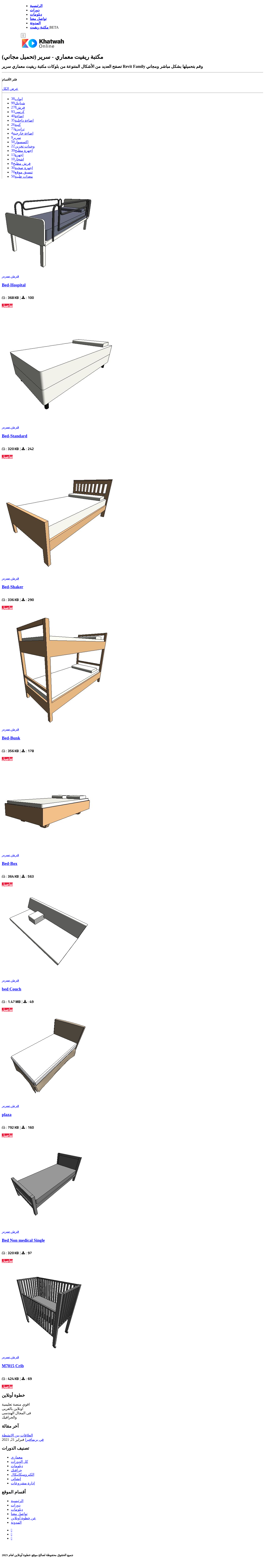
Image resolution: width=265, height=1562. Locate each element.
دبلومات (17, 1466)
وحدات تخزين (25, 146)
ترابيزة (19, 129)
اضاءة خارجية (23, 133)
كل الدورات (19, 1461)
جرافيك (16, 1470)
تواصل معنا (19, 1514)
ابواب (19, 99)
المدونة (16, 1522)
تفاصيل (7, 306)
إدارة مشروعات (23, 1483)
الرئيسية (17, 1501)
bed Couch (11, 989)
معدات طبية (24, 176)
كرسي (19, 112)
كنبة (18, 125)
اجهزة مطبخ (24, 151)
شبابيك (20, 103)
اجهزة (19, 155)
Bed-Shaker (12, 586)
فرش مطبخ (22, 163)
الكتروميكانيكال (22, 1474)
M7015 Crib (13, 1365)
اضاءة (19, 116)
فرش (21, 107)
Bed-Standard (14, 436)
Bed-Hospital (14, 285)
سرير (17, 138)
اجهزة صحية (24, 168)
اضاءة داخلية (24, 120)
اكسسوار (21, 142)
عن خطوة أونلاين (23, 1518)
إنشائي (16, 1479)
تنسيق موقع (24, 172)
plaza (7, 1114)
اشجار (19, 159)
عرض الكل (10, 89)
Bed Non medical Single (23, 1240)
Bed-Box (9, 863)
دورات (15, 1505)
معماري (17, 1457)
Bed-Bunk (11, 738)
